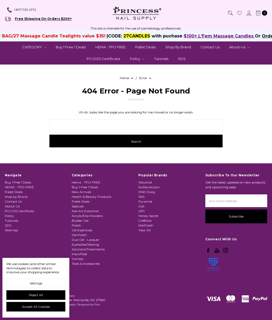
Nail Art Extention (85, 211)
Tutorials (161, 59)
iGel (141, 206)
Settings (36, 283)
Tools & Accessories (86, 264)
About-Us (239, 47)
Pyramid (145, 201)
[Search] (230, 13)
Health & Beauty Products (91, 197)
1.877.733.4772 (21, 10)
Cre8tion (145, 221)
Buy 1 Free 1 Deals (71, 47)
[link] (213, 278)
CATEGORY (34, 47)
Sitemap (11, 230)
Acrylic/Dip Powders (87, 216)
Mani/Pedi (79, 254)
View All (144, 230)
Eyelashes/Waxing (85, 244)
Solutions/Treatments (88, 249)
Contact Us (210, 47)
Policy (137, 59)
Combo (77, 259)
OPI (141, 211)
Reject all (36, 295)
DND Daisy (146, 192)
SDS (182, 59)
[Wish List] (239, 13)
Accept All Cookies (36, 307)
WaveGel (145, 182)
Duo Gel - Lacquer (85, 240)
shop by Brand (178, 47)
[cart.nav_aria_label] (260, 13)
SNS (141, 197)
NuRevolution (149, 187)
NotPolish (145, 225)
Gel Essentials (82, 230)
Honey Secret (148, 216)
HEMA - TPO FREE (110, 47)
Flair (97, 304)
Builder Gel (80, 221)
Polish (76, 225)
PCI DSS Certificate (103, 59)
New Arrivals (81, 192)
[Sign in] (248, 13)
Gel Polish (79, 235)
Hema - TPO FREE (86, 182)
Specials (78, 206)
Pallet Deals (145, 47)
